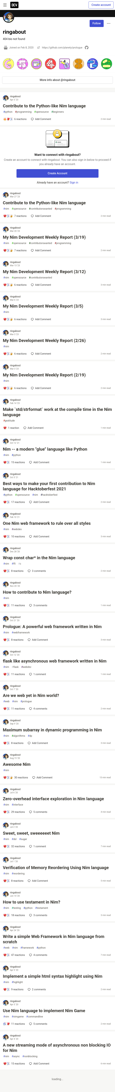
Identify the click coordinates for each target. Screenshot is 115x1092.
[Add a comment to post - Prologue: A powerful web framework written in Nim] (13, 640)
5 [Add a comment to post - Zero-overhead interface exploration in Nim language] (37, 812)
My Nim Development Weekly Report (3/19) (44, 237)
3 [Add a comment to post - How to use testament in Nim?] (37, 915)
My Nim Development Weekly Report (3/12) (44, 271)
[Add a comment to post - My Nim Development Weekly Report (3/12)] (15, 285)
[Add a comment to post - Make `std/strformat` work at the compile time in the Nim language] (11, 428)
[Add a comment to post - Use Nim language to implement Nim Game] (14, 1024)
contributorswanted (40, 209)
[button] (8, 63)
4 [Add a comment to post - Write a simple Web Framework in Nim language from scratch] (37, 955)
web (6, 701)
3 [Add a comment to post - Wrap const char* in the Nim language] (36, 571)
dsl (14, 839)
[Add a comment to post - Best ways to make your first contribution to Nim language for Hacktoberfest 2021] (14, 502)
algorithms (18, 736)
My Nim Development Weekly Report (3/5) (43, 306)
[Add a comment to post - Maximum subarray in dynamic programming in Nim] (13, 743)
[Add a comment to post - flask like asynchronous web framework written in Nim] (14, 674)
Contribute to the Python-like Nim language (44, 105)
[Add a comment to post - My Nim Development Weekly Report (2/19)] (15, 388)
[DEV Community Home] (14, 5)
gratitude (9, 421)
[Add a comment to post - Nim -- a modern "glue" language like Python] (14, 462)
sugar (23, 839)
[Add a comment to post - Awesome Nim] (15, 777)
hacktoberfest (49, 495)
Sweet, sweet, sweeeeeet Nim (31, 833)
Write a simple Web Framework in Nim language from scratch (53, 939)
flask (15, 667)
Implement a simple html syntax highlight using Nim (52, 976)
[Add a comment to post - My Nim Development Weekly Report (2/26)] (15, 354)
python (7, 112)
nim (6, 209)
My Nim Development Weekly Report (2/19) (44, 375)
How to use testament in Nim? (31, 902)
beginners (57, 112)
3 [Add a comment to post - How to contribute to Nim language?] (37, 605)
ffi (14, 564)
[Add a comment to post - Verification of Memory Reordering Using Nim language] (13, 881)
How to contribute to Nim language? (37, 592)
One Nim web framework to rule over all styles (47, 523)
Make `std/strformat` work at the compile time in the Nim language (57, 412)
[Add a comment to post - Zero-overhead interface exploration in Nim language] (14, 812)
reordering (18, 873)
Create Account (57, 173)
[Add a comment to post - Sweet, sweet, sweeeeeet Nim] (14, 846)
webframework (21, 632)
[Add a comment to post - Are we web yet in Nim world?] (14, 708)
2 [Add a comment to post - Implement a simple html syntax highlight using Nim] (36, 989)
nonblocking (29, 1056)
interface (17, 805)
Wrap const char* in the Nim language (39, 557)
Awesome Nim (17, 764)
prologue (26, 701)
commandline (34, 1017)
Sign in (74, 182)
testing (16, 908)
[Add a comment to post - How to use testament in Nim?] (14, 915)
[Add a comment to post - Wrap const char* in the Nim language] (13, 571)
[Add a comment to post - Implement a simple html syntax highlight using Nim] (13, 989)
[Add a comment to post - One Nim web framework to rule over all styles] (14, 536)
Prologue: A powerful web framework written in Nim (52, 626)
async (16, 1056)
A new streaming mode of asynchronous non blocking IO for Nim (57, 1048)
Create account (101, 5)
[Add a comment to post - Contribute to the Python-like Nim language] (15, 119)
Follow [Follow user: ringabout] (96, 23)
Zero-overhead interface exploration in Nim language (53, 798)
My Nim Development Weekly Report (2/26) (44, 340)
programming (23, 112)
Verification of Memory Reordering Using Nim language (56, 867)
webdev (17, 529)
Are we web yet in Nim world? (31, 695)
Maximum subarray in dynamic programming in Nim (52, 729)
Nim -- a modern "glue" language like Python (45, 449)
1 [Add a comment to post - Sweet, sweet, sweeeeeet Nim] (37, 846)
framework (27, 948)
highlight (17, 982)
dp (30, 736)
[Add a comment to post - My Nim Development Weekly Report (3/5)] (15, 319)
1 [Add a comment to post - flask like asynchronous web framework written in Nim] (37, 674)
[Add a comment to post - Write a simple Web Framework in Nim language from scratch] (14, 955)
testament (41, 908)
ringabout (15, 96)
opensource (41, 112)
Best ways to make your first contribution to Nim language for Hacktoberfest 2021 (49, 486)
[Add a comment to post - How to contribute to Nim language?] (14, 605)
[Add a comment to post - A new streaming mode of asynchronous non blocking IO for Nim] (14, 1063)
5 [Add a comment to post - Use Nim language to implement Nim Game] (37, 1024)
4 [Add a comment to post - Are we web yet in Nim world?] (37, 709)
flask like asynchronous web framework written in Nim (54, 661)
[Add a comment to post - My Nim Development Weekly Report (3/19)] (15, 250)
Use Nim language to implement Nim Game (44, 1010)
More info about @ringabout (57, 80)
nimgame (18, 1017)
